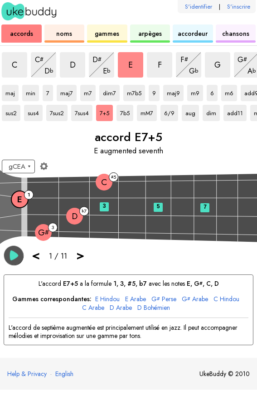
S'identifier (198, 6)
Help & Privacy (27, 373)
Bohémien (153, 307)
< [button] (36, 255)
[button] (14, 255)
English (64, 373)
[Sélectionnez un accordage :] (18, 166)
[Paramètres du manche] (44, 166)
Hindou (107, 299)
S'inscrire (238, 6)
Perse (163, 299)
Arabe (135, 299)
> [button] (80, 255)
